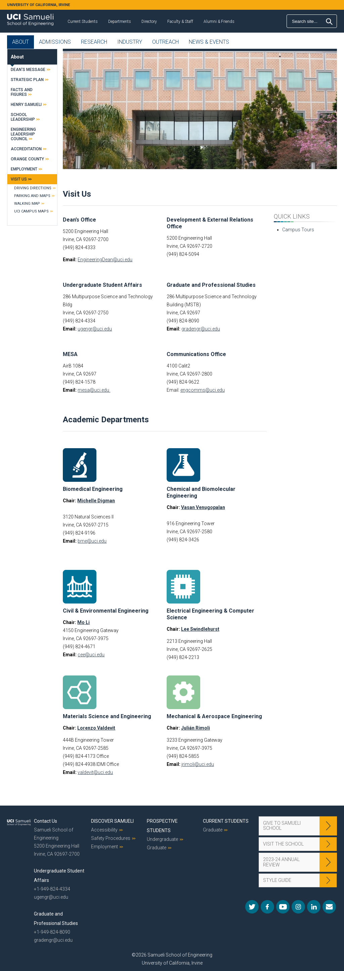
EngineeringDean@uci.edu (105, 259)
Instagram (298, 907)
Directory (149, 21)
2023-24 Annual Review (281, 862)
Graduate (156, 847)
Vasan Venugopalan (203, 507)
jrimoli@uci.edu (197, 764)
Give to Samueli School (282, 825)
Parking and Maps (32, 196)
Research (94, 42)
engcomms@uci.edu (202, 390)
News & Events (209, 42)
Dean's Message (28, 69)
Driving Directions (32, 188)
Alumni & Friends (219, 21)
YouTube (283, 907)
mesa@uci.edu (94, 390)
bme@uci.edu (92, 541)
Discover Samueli (112, 821)
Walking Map (27, 203)
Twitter (252, 907)
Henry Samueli (26, 104)
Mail (329, 907)
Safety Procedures (110, 838)
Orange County (27, 159)
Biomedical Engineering (93, 489)
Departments (119, 21)
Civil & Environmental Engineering (105, 611)
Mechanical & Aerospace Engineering (214, 716)
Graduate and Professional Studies (211, 285)
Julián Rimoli (195, 728)
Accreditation (26, 149)
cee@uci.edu (91, 654)
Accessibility (104, 829)
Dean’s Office (79, 220)
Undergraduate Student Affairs (102, 285)
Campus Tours (298, 229)
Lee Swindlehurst (200, 629)
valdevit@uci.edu (95, 772)
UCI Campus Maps (31, 211)
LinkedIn (313, 907)
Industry (129, 42)
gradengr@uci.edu (200, 329)
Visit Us (19, 179)
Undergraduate (162, 839)
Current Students (83, 21)
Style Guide (277, 880)
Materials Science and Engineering (107, 716)
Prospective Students (162, 825)
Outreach (165, 42)
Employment (24, 169)
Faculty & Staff (180, 21)
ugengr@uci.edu (95, 329)
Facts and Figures (22, 92)
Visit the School (283, 844)
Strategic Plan (27, 79)
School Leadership (23, 117)
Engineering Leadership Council (23, 134)
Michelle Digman (96, 500)
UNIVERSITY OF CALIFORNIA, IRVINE (38, 5)
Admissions (55, 42)
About (20, 42)
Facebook (267, 907)
